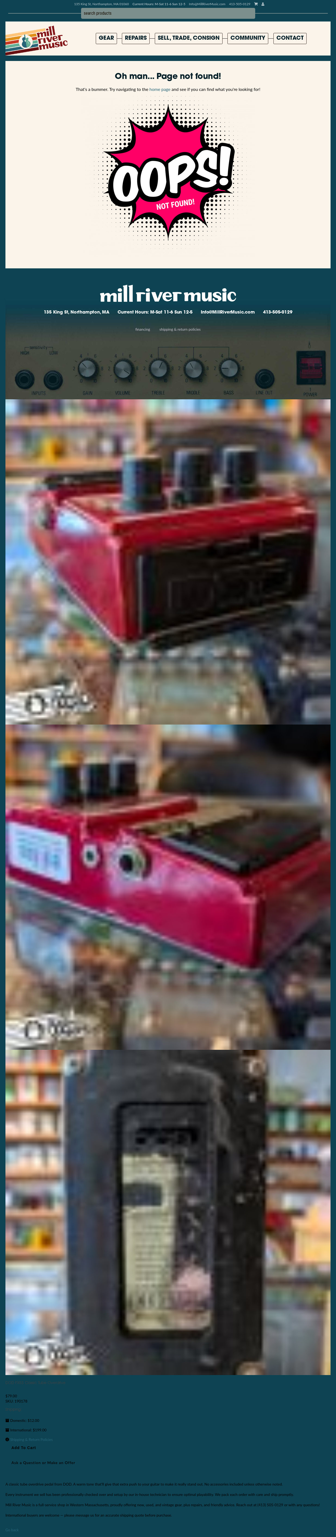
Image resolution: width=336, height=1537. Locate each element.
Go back (12, 1530)
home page (159, 89)
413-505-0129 (277, 312)
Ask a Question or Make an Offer (43, 1462)
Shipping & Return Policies (180, 329)
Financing (142, 329)
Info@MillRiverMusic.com (207, 4)
